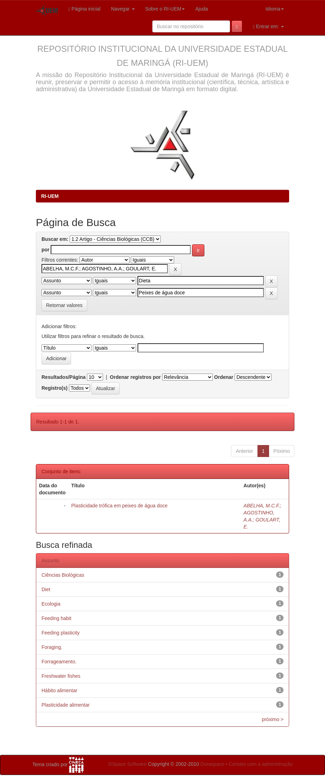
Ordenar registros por (135, 377)
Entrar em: (268, 27)
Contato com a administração (261, 764)
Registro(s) (55, 388)
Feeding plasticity (60, 633)
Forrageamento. (59, 661)
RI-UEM (50, 196)
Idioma (275, 9)
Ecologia (51, 604)
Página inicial (84, 9)
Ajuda (201, 9)
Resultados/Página (63, 377)
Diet (46, 589)
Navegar (123, 9)
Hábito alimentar (59, 690)
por (46, 249)
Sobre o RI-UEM (165, 9)
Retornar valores (64, 305)
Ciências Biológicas (63, 575)
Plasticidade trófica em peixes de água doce (119, 505)
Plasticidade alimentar (66, 705)
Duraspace (212, 764)
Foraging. (52, 647)
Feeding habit (56, 618)
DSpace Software (127, 764)
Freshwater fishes (61, 676)
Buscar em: (55, 239)
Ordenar (223, 377)
